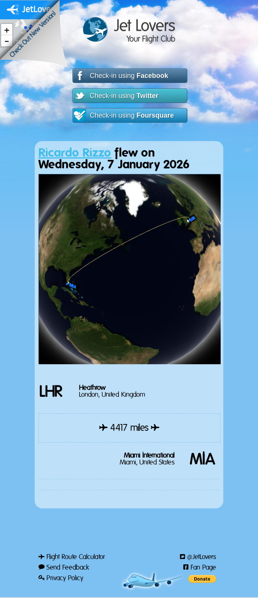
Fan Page (199, 567)
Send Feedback (63, 567)
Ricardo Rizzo (74, 153)
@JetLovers (198, 557)
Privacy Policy (60, 578)
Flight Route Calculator (71, 557)
